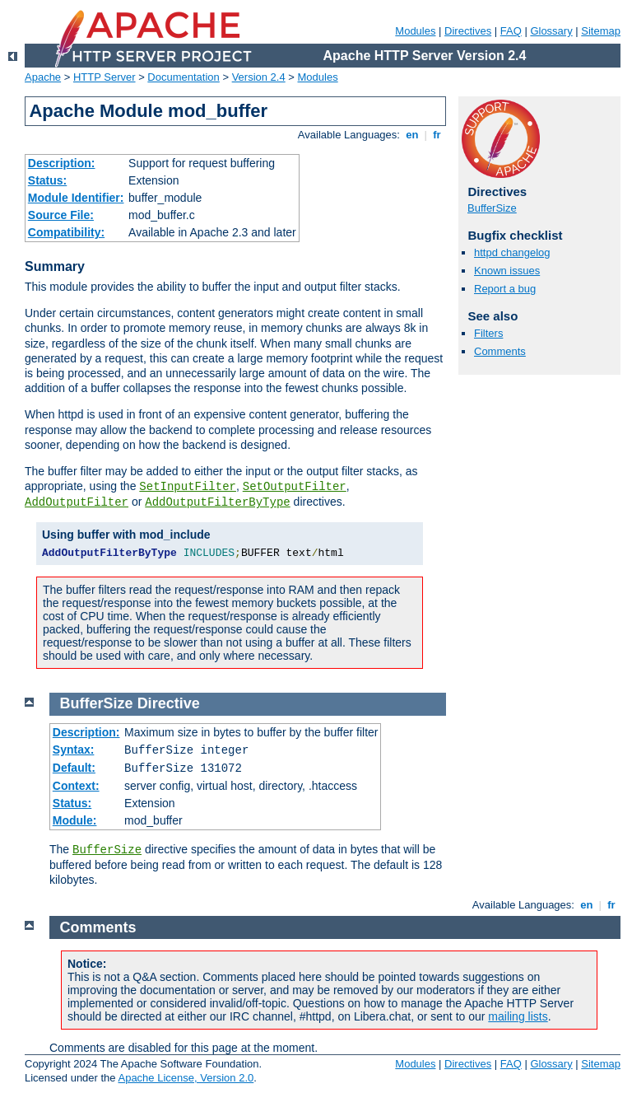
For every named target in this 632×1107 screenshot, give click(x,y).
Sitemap (600, 31)
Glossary (551, 31)
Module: (75, 820)
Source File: (61, 215)
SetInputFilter (187, 486)
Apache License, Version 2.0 (185, 1078)
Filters (488, 333)
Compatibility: (66, 232)
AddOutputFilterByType (217, 502)
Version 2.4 (259, 77)
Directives (467, 31)
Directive (168, 703)
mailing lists (517, 1016)
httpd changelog (512, 252)
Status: (47, 180)
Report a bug (505, 289)
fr (437, 134)
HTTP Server (104, 77)
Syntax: (74, 749)
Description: (61, 163)
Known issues (507, 270)
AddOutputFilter (76, 502)
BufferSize (492, 208)
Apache (43, 77)
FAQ (511, 31)
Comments (500, 351)
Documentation (183, 77)
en (412, 134)
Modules (415, 31)
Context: (76, 785)
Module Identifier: (76, 197)
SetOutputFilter (294, 486)
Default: (74, 767)
